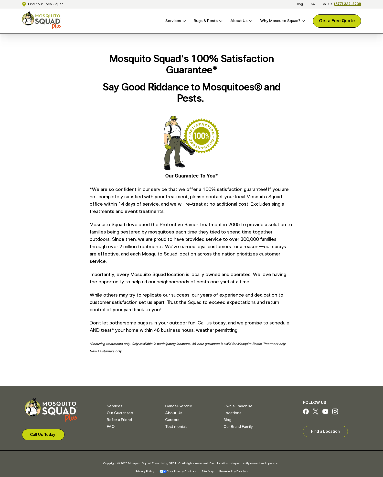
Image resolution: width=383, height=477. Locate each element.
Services (173, 21)
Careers (172, 420)
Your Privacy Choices (178, 471)
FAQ (312, 4)
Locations (232, 413)
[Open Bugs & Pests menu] (220, 21)
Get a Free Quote (337, 21)
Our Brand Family (238, 427)
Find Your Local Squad (46, 4)
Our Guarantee (120, 413)
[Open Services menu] (183, 21)
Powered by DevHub (233, 471)
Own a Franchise (238, 406)
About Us (238, 21)
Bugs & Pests (206, 21)
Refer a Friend (119, 420)
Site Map (208, 471)
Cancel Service (178, 406)
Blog (299, 4)
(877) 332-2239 (347, 4)
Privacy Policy (145, 471)
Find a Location (325, 431)
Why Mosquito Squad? (280, 21)
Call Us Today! (43, 435)
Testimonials (176, 427)
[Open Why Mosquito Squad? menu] (302, 21)
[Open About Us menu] (249, 21)
